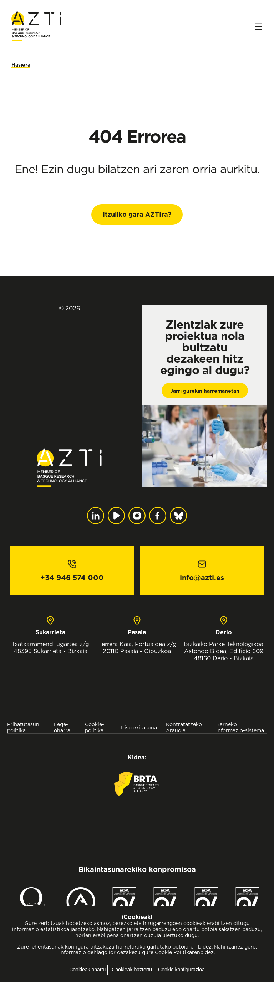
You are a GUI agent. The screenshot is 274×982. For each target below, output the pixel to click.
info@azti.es (202, 577)
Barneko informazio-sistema (240, 727)
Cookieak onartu (87, 969)
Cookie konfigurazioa (181, 969)
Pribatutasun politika (23, 727)
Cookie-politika (94, 727)
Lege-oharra (62, 727)
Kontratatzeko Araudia (184, 727)
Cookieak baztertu (132, 969)
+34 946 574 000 (72, 577)
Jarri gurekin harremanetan (204, 391)
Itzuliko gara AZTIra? (137, 214)
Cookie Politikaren (177, 952)
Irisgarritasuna (139, 727)
